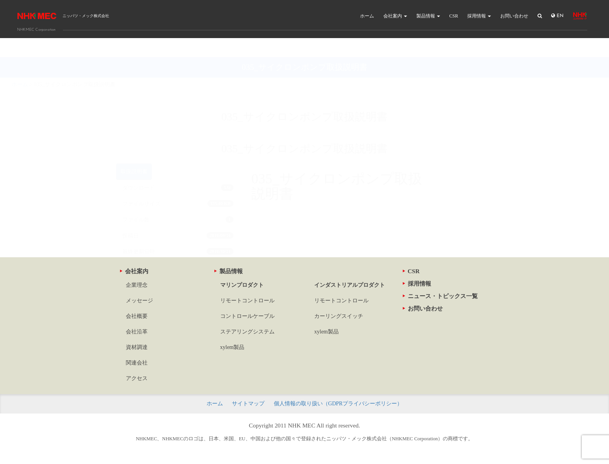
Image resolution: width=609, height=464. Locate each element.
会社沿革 (137, 332)
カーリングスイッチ (338, 316)
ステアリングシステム (247, 332)
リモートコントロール (247, 301)
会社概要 (137, 316)
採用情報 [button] (479, 16)
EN (557, 15)
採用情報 (417, 283)
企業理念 (137, 285)
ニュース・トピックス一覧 (440, 296)
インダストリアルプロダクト (349, 285)
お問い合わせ (514, 16)
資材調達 (137, 347)
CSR (453, 16)
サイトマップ (248, 403)
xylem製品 (232, 347)
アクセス (137, 378)
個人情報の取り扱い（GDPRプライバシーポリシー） (338, 403)
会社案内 (134, 271)
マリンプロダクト (242, 285)
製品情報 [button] (428, 16)
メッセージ (139, 301)
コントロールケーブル (247, 316)
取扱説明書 (134, 152)
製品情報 (228, 271)
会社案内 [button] (395, 16)
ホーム (367, 16)
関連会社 (137, 363)
